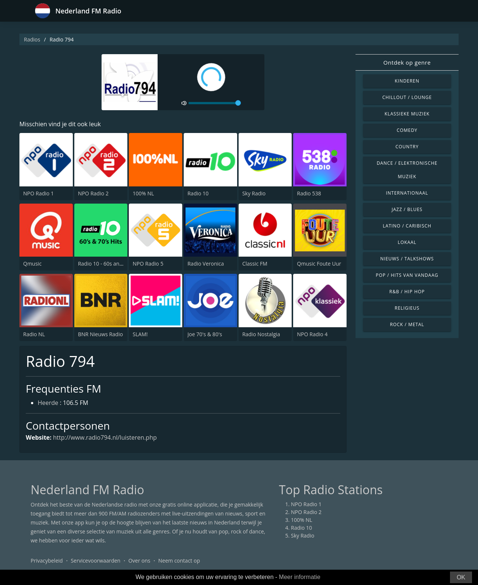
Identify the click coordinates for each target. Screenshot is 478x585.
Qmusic (32, 263)
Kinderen (407, 81)
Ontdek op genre (407, 62)
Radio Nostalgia (261, 334)
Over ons (139, 560)
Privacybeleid (47, 560)
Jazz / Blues (407, 209)
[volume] (215, 103)
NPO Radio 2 (93, 193)
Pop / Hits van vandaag (407, 275)
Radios (32, 39)
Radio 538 (309, 193)
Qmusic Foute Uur (319, 263)
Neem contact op (179, 560)
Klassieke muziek (407, 114)
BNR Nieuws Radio (100, 334)
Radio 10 (198, 193)
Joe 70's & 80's (204, 334)
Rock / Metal (407, 324)
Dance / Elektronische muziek (407, 170)
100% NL (143, 193)
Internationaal (407, 193)
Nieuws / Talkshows (407, 259)
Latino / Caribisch (407, 226)
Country (407, 146)
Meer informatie (299, 577)
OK (461, 577)
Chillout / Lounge (407, 97)
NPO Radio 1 (38, 193)
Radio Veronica (205, 263)
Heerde (48, 403)
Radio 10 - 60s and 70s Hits (110, 263)
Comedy (407, 130)
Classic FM (254, 263)
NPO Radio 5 (148, 263)
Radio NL (34, 334)
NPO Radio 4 (312, 334)
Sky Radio (254, 193)
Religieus (407, 308)
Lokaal (407, 242)
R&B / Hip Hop (407, 291)
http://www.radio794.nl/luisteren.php (105, 437)
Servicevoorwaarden (95, 560)
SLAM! (140, 334)
